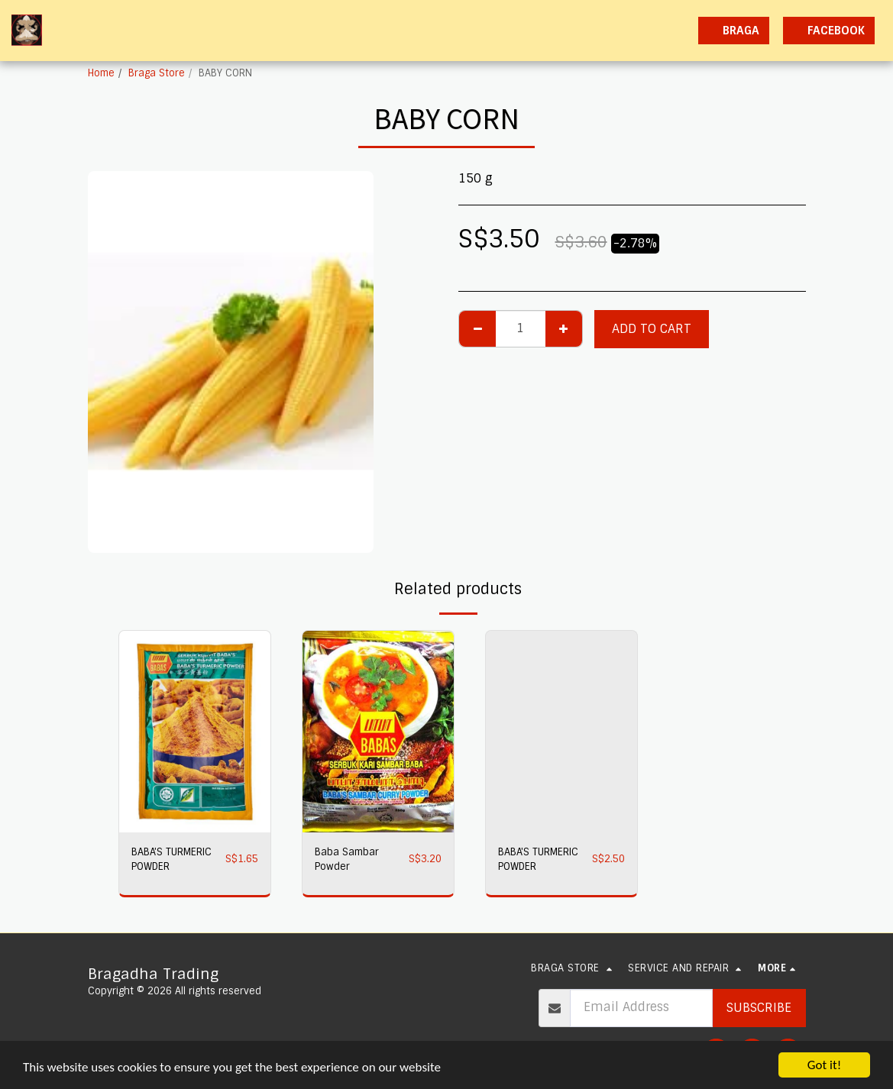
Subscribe (758, 1008)
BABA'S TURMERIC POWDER (171, 859)
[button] (552, 30)
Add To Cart (651, 329)
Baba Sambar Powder (347, 859)
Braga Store (156, 72)
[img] (194, 731)
